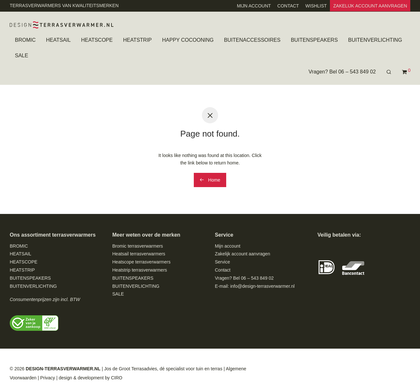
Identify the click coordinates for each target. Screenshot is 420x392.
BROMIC (25, 40)
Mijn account (227, 246)
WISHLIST (316, 6)
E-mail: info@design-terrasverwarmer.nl (255, 286)
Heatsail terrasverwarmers (138, 253)
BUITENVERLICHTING (375, 40)
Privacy (47, 377)
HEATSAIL (58, 40)
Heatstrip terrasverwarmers (139, 270)
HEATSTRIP (137, 40)
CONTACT (288, 6)
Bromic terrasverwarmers (137, 246)
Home (210, 180)
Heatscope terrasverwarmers (141, 261)
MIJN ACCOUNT (254, 6)
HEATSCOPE (97, 40)
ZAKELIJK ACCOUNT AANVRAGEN (370, 6)
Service (222, 261)
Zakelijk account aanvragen (242, 253)
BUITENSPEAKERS (314, 40)
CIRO (116, 377)
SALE (21, 56)
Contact (222, 270)
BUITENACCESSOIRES (252, 40)
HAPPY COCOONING (188, 40)
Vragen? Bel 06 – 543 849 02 (342, 71)
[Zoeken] (389, 72)
